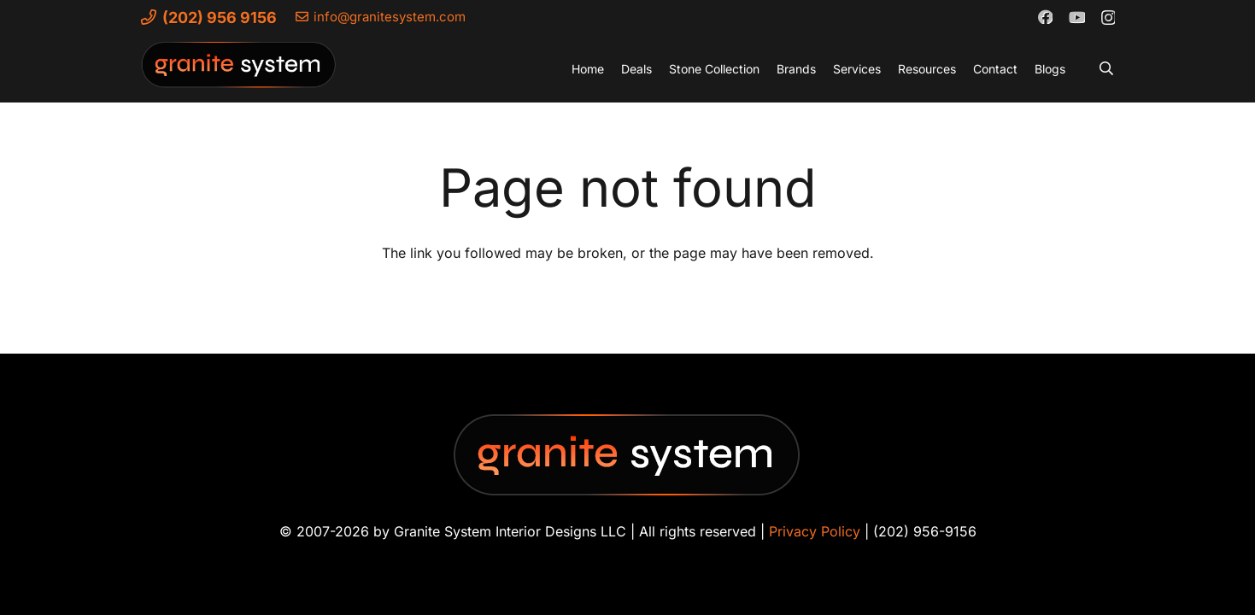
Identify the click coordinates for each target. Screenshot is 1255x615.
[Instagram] (1107, 17)
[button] (1106, 68)
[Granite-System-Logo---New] (239, 72)
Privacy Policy (814, 531)
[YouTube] (1076, 16)
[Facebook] (1045, 16)
